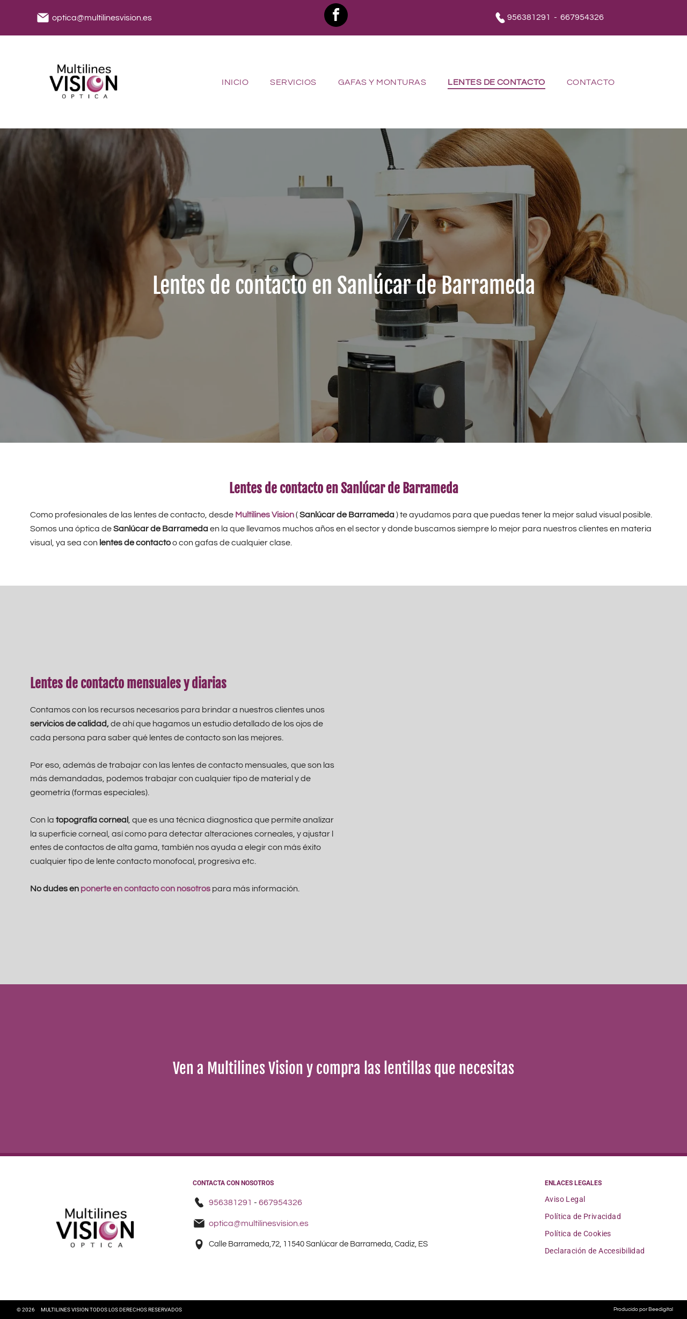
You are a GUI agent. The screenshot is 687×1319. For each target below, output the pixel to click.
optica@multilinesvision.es (102, 17)
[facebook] (336, 16)
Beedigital (660, 1309)
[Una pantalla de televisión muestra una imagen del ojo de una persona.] (538, 700)
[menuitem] (235, 82)
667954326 (582, 17)
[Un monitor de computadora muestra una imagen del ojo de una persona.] (538, 869)
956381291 (529, 17)
